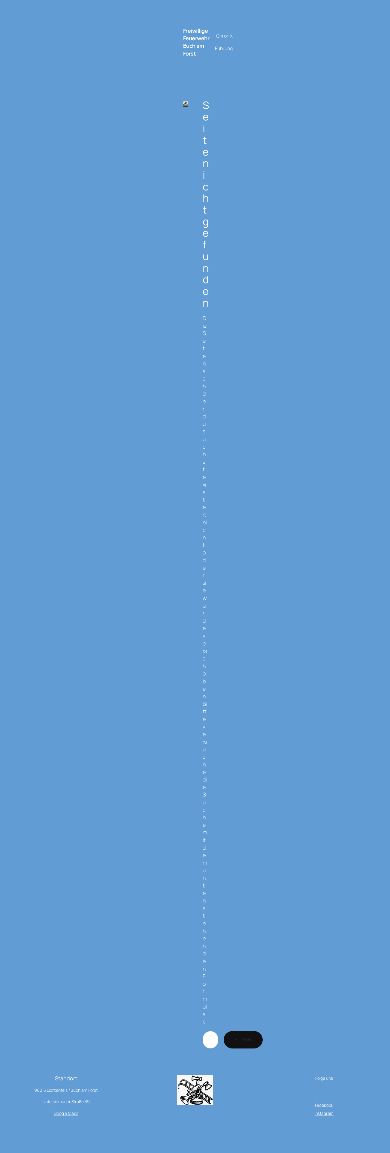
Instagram (324, 1113)
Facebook (324, 1105)
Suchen (243, 1039)
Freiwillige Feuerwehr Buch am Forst (196, 42)
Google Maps (66, 1113)
